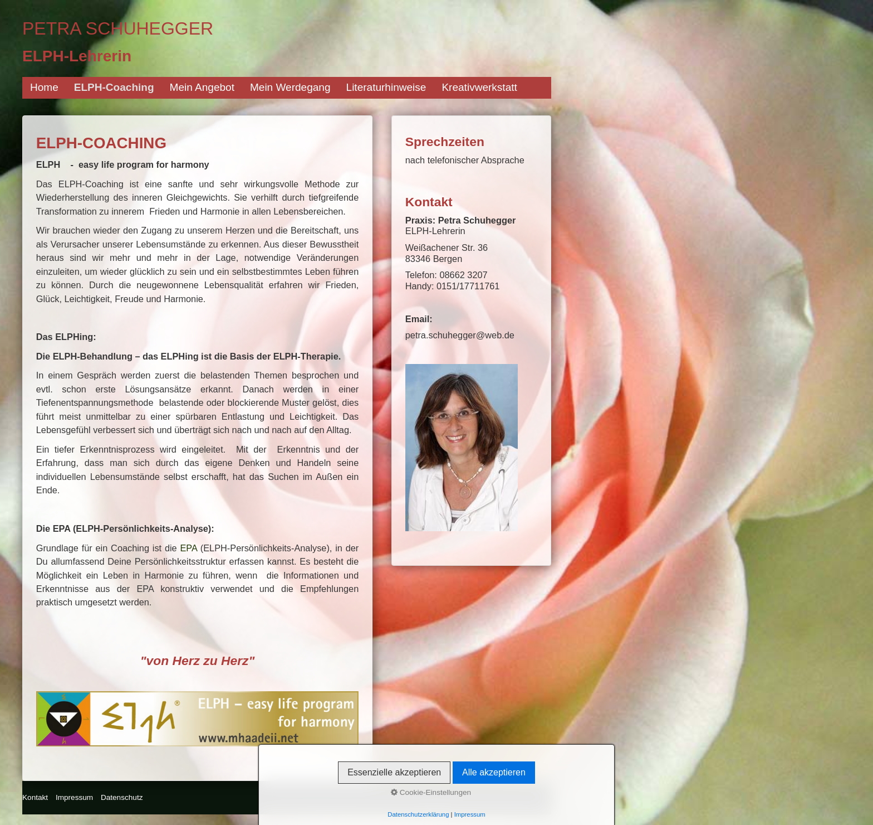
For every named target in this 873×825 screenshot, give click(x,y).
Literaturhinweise (386, 87)
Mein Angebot (202, 87)
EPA (188, 548)
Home (44, 87)
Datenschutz (122, 797)
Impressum (74, 797)
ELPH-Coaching (114, 87)
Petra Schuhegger (117, 28)
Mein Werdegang (290, 87)
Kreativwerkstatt (479, 87)
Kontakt (35, 797)
